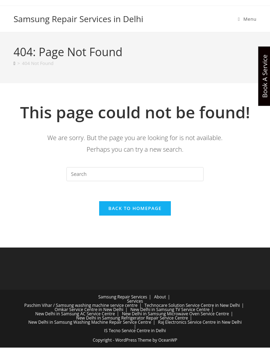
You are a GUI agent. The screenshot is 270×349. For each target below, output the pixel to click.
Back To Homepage (134, 209)
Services (135, 302)
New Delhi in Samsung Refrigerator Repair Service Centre (132, 319)
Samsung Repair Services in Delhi (78, 19)
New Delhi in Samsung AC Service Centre (75, 315)
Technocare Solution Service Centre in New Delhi (192, 307)
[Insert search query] (135, 174)
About (160, 298)
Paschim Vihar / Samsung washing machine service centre (80, 307)
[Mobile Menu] (247, 19)
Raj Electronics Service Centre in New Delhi (200, 324)
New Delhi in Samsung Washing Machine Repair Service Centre (89, 324)
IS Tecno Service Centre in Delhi (135, 332)
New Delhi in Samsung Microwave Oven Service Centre (175, 315)
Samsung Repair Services (122, 298)
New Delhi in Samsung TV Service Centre (170, 311)
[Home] (14, 63)
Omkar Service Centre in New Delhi (88, 311)
